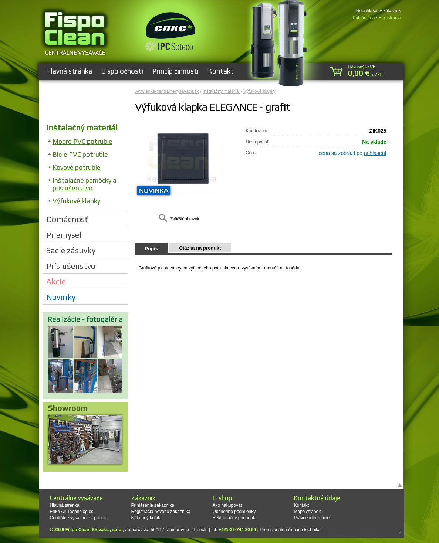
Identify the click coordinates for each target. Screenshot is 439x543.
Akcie (56, 281)
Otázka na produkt (200, 248)
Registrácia (389, 17)
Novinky (60, 297)
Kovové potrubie (77, 167)
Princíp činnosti (175, 71)
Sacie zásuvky (70, 250)
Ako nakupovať (228, 505)
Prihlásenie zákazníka (153, 505)
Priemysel (63, 235)
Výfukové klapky (76, 201)
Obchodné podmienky (234, 511)
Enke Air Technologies (72, 511)
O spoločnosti (122, 71)
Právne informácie (312, 517)
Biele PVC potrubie (80, 154)
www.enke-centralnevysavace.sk (167, 91)
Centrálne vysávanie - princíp (78, 517)
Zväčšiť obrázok (184, 219)
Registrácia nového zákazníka (160, 511)
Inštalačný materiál (82, 127)
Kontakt (221, 71)
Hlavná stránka (69, 71)
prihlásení (375, 153)
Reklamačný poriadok (234, 517)
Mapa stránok (307, 511)
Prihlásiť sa (364, 17)
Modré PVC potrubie (82, 141)
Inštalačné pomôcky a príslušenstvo (84, 184)
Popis (151, 248)
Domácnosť (67, 219)
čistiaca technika (304, 529)
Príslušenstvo (70, 266)
